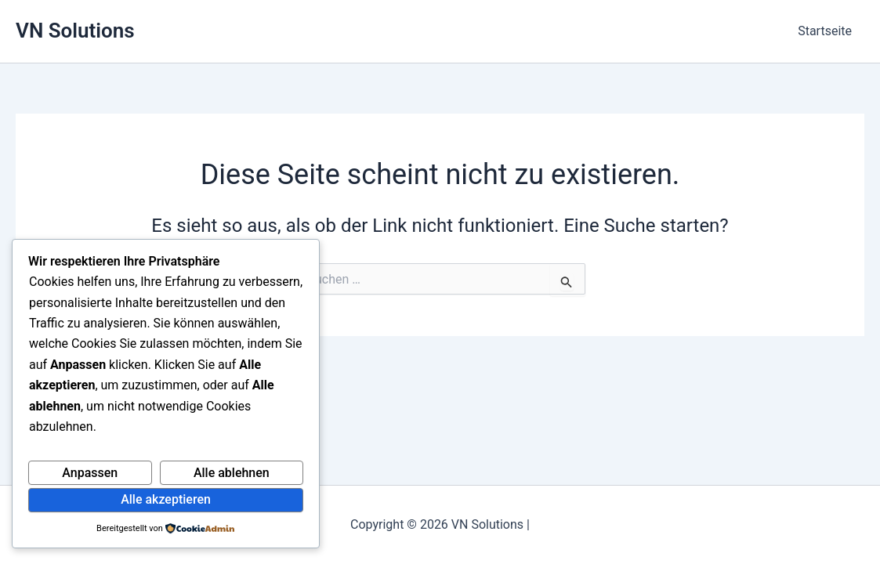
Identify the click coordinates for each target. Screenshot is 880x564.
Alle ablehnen (232, 472)
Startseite (825, 31)
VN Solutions (75, 30)
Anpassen (90, 472)
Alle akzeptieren (166, 499)
